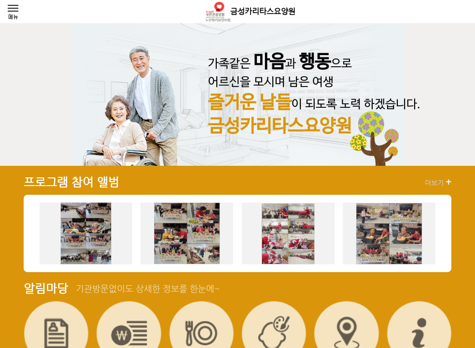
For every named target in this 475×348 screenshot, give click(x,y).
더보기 (438, 182)
